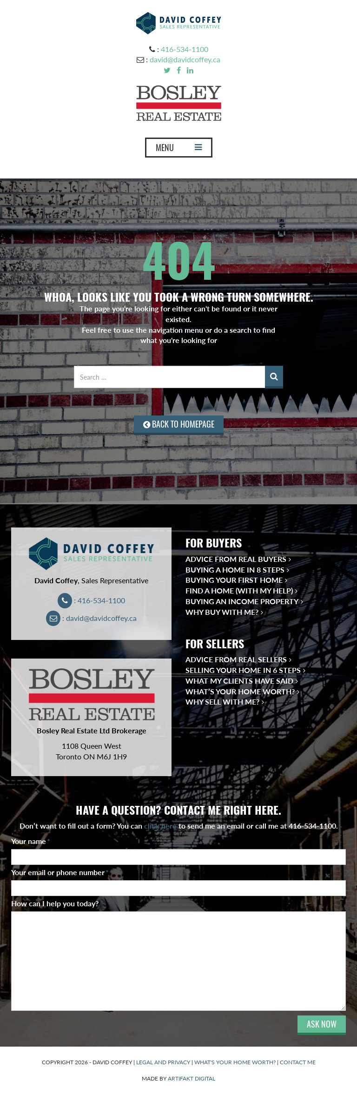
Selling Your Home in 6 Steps (243, 670)
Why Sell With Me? (222, 701)
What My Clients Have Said (239, 680)
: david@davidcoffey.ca (91, 617)
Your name (30, 841)
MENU (178, 149)
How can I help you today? (55, 903)
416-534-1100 (184, 49)
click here (160, 825)
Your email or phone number (60, 872)
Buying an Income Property (241, 601)
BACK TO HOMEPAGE (178, 424)
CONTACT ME (298, 1062)
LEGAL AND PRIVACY (163, 1062)
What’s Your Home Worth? (240, 691)
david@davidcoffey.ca (185, 59)
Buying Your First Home (234, 579)
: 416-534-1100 (91, 600)
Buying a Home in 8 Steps (234, 569)
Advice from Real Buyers (235, 558)
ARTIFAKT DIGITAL (191, 1078)
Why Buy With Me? (221, 611)
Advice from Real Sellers (236, 659)
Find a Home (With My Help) (239, 590)
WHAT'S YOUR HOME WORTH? (235, 1062)
